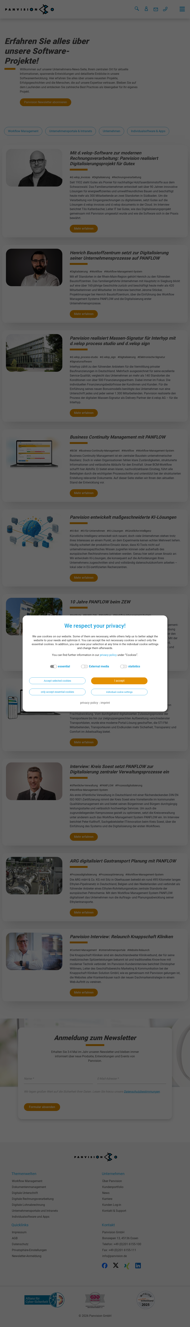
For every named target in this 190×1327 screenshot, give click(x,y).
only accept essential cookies (57, 691)
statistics (130, 666)
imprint (105, 703)
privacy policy (108, 655)
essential (60, 666)
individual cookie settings (119, 692)
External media (95, 666)
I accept (119, 680)
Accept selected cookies (57, 680)
